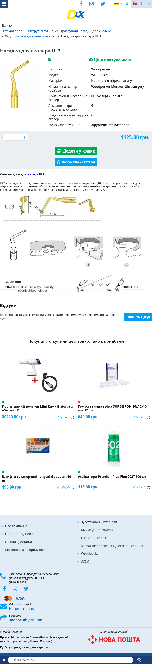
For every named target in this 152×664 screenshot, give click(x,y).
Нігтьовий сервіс (94, 538)
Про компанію (16, 526)
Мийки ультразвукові (97, 530)
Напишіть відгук (137, 317)
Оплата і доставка (18, 542)
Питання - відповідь (20, 534)
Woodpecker (90, 553)
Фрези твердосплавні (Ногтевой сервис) (112, 546)
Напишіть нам (22, 608)
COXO (85, 561)
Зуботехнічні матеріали (99, 522)
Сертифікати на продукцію (25, 550)
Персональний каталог (78, 162)
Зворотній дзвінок (25, 620)
